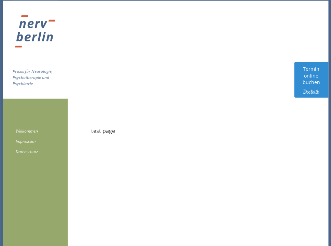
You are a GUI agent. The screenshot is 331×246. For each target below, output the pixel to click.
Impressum (26, 141)
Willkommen (27, 131)
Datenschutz (27, 151)
